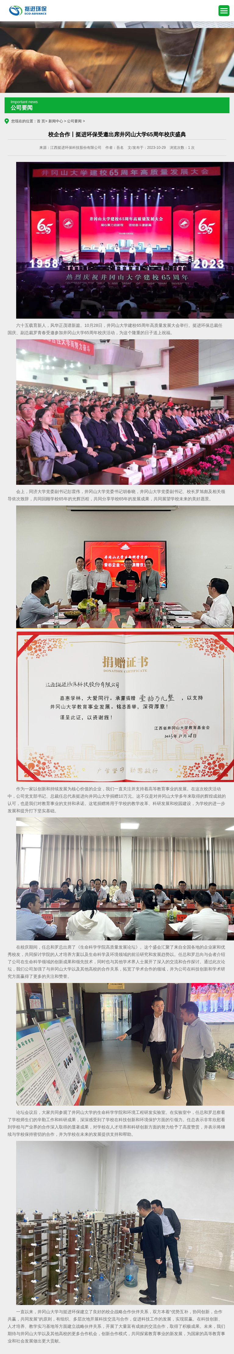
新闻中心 (55, 121)
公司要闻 (74, 121)
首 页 (41, 121)
